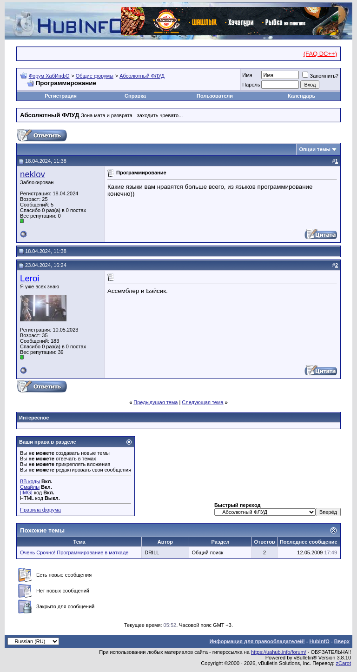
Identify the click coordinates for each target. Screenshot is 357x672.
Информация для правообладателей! (257, 641)
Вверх (342, 641)
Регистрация (61, 96)
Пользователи (215, 96)
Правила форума (40, 509)
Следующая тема (202, 402)
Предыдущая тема (155, 402)
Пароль (251, 84)
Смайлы (30, 487)
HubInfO (319, 641)
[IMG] (26, 492)
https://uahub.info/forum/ (278, 652)
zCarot (343, 663)
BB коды (30, 481)
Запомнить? (320, 76)
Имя (247, 75)
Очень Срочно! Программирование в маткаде (74, 552)
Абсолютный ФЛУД (142, 76)
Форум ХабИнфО (49, 76)
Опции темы (315, 149)
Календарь (301, 96)
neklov (32, 174)
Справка (135, 96)
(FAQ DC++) (320, 53)
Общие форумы (94, 76)
